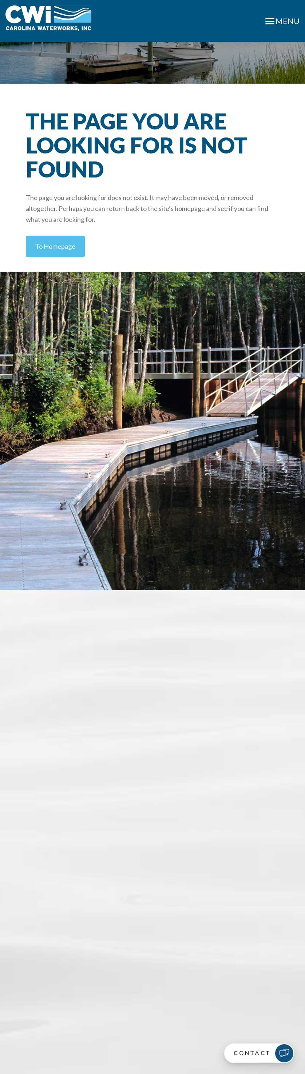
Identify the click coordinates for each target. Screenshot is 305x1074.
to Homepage (55, 246)
